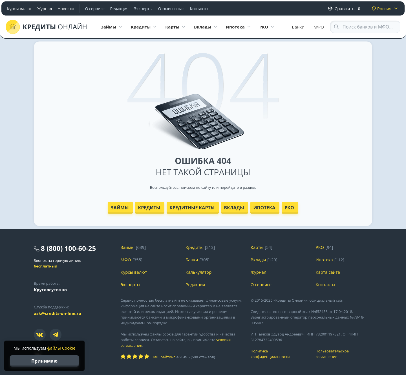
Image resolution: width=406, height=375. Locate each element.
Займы (120, 208)
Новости (66, 8)
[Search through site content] (365, 27)
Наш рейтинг (163, 356)
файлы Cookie (61, 348)
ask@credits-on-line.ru (57, 313)
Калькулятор (198, 272)
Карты (257, 247)
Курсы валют (19, 8)
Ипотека (264, 208)
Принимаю (44, 361)
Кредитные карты (192, 208)
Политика (279, 353)
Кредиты (149, 208)
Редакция (119, 8)
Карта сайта (327, 272)
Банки (298, 27)
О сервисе (95, 8)
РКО (289, 208)
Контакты (199, 8)
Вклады (234, 208)
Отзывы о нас (171, 8)
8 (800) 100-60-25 (68, 248)
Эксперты (143, 8)
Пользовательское (343, 353)
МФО (319, 27)
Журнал (44, 8)
